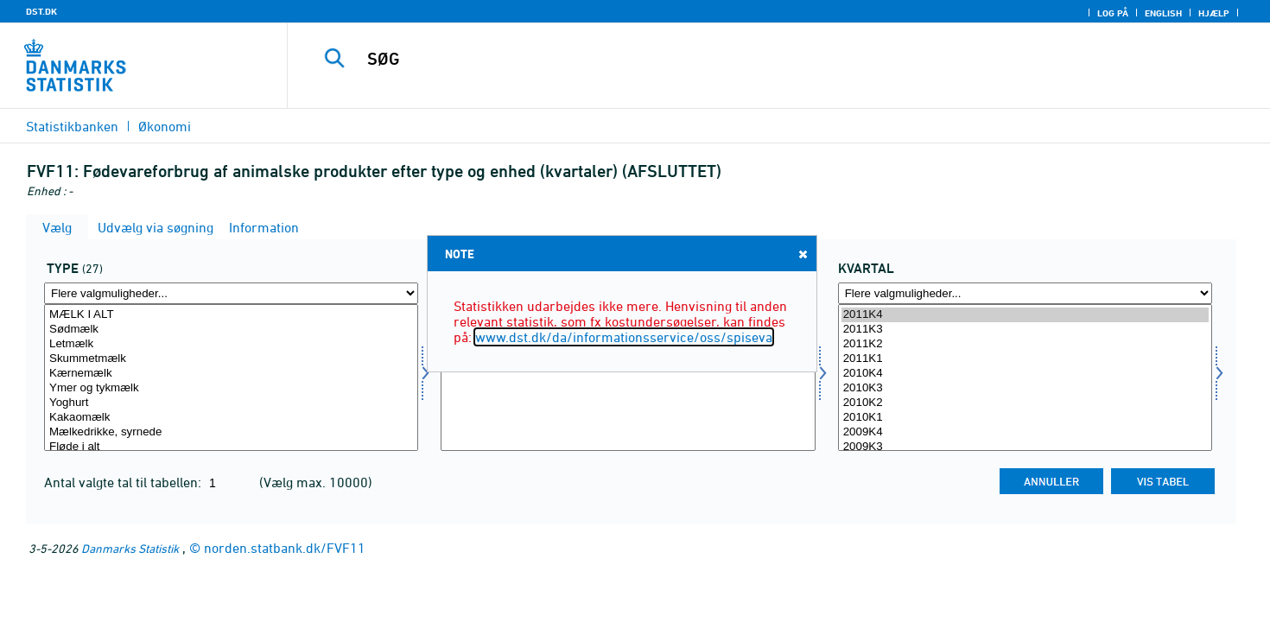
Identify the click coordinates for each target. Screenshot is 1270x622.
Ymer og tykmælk (231, 388)
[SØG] (748, 58)
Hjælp (1213, 13)
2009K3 (1025, 447)
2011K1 (1025, 359)
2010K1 (1025, 417)
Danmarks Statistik (130, 548)
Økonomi (164, 126)
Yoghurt (231, 403)
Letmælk (231, 344)
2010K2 (1025, 403)
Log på (1112, 13)
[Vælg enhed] (628, 377)
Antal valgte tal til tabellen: (124, 482)
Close (802, 253)
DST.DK (41, 11)
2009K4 (1025, 432)
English (1163, 13)
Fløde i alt (231, 447)
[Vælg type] (231, 377)
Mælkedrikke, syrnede (231, 432)
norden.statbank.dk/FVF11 (284, 547)
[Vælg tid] (1025, 377)
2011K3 (1025, 329)
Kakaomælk (231, 417)
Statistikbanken (72, 126)
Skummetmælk (231, 359)
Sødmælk (231, 329)
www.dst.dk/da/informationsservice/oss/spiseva (623, 337)
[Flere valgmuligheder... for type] (231, 293)
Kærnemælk (231, 373)
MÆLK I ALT (231, 315)
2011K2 (1025, 344)
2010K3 (1025, 388)
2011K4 (1025, 315)
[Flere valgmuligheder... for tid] (1025, 293)
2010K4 (1025, 373)
